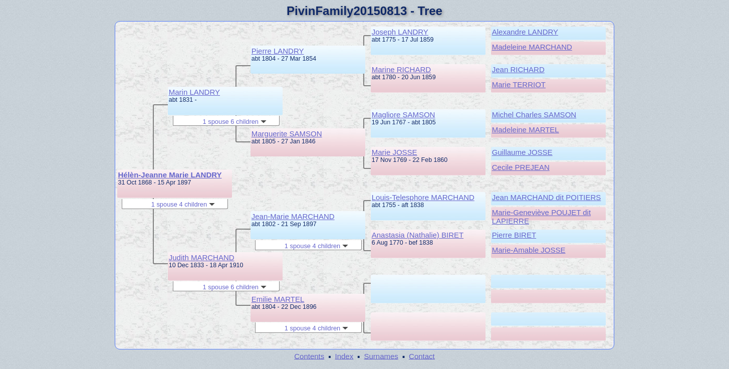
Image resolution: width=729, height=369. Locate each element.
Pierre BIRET (514, 235)
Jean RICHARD (518, 69)
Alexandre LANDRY (525, 32)
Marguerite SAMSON (287, 133)
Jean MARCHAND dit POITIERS (546, 197)
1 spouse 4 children (183, 204)
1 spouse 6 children (235, 121)
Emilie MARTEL (278, 299)
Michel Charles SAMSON (534, 114)
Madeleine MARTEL (525, 129)
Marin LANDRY (194, 92)
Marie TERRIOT (519, 84)
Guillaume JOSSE (522, 152)
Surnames (381, 355)
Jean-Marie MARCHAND (293, 216)
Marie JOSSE (394, 152)
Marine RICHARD (401, 69)
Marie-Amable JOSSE (529, 250)
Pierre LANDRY (278, 51)
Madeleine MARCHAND (532, 47)
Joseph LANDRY (400, 32)
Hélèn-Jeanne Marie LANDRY (170, 174)
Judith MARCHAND (201, 257)
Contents (309, 355)
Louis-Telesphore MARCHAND (423, 197)
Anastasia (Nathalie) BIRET (417, 235)
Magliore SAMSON (403, 114)
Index (344, 355)
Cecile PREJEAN (521, 167)
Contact (422, 355)
